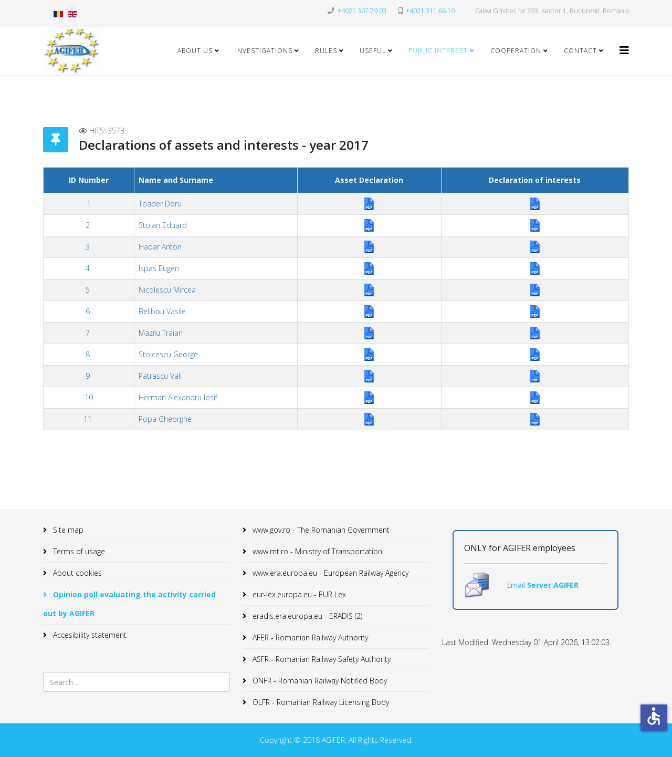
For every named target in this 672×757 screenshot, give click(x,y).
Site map (67, 530)
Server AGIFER (553, 585)
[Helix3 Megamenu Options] (624, 50)
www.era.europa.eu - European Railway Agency (329, 573)
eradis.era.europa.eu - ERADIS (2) (306, 616)
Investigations (263, 50)
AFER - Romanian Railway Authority (309, 637)
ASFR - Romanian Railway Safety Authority (320, 659)
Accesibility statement (89, 635)
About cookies (76, 573)
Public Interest (438, 50)
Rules (326, 50)
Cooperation (515, 50)
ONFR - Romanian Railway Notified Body (318, 681)
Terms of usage (78, 551)
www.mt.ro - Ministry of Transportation (316, 551)
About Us (195, 50)
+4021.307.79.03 (362, 10)
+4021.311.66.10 (430, 10)
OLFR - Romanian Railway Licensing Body (319, 702)
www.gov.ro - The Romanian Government (320, 530)
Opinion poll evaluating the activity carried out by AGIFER (129, 603)
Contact (580, 50)
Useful (373, 50)
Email (517, 585)
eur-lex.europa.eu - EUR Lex (298, 594)
